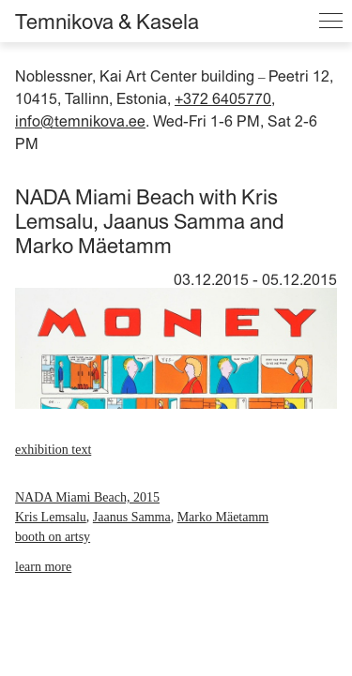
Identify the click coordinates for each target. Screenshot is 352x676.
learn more (43, 567)
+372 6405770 (223, 98)
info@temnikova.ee (80, 121)
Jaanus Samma (132, 517)
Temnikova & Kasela (107, 21)
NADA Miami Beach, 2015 (87, 497)
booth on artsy (52, 537)
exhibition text (53, 450)
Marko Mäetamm (223, 517)
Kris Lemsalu (50, 517)
